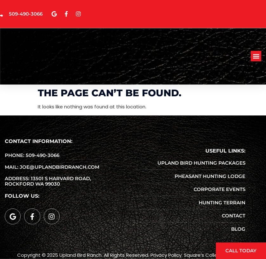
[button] (256, 57)
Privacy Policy (166, 255)
